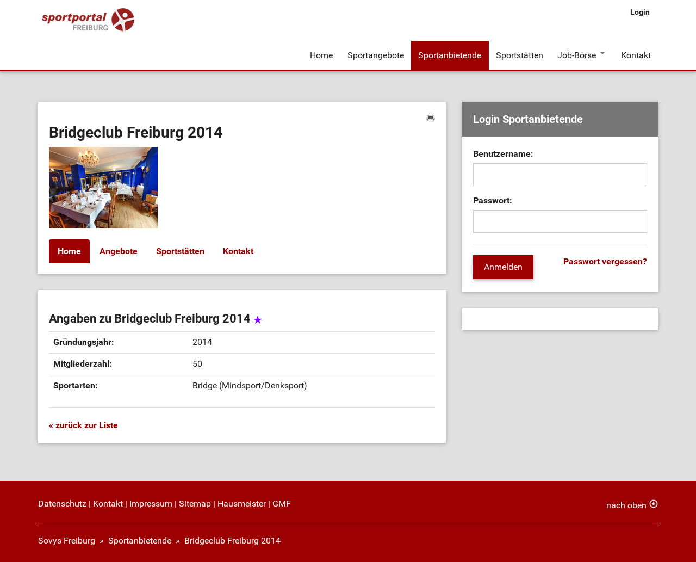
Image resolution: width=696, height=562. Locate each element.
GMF (281, 502)
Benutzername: (503, 152)
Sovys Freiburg (66, 539)
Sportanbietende (449, 53)
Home (321, 53)
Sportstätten (518, 53)
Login (640, 12)
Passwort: (492, 199)
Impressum (150, 502)
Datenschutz (62, 502)
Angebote (119, 250)
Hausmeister (241, 502)
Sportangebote (375, 53)
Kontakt (636, 53)
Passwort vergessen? (605, 260)
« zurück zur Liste (83, 423)
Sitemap (195, 502)
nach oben (626, 503)
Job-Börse (575, 53)
